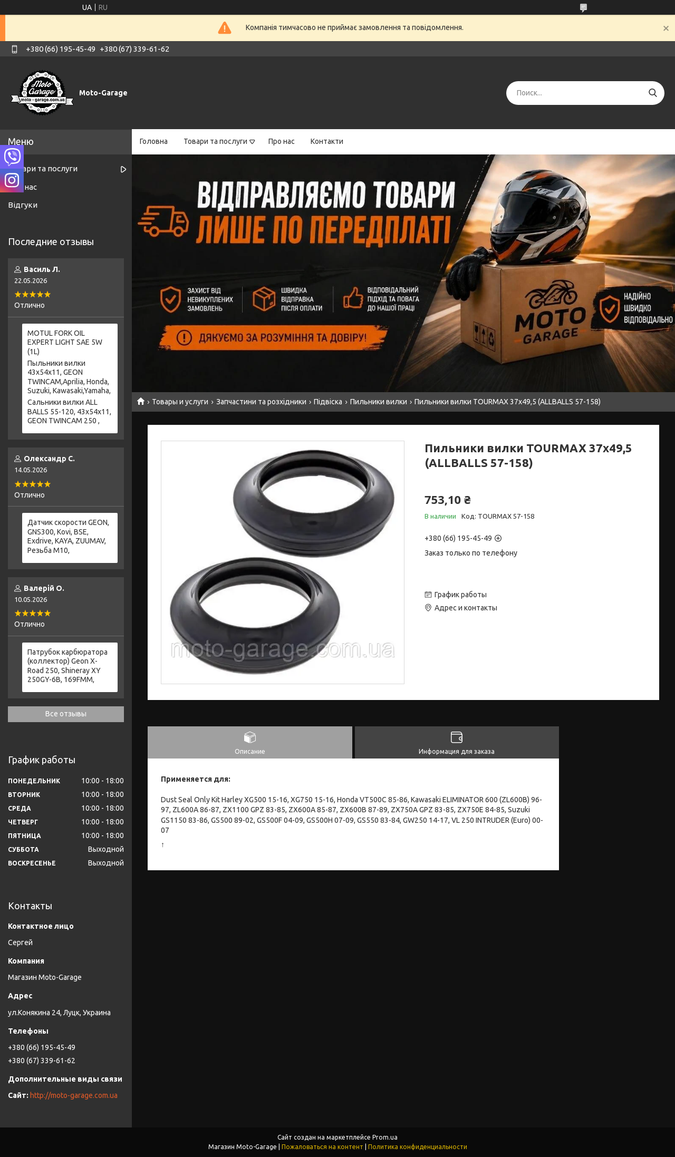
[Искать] (652, 93)
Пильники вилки (378, 401)
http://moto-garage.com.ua (74, 1095)
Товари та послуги (215, 141)
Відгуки (22, 204)
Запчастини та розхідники (261, 401)
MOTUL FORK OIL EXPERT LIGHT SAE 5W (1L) (64, 342)
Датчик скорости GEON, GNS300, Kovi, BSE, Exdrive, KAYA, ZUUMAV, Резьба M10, (68, 536)
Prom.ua (385, 1137)
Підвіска (328, 401)
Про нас (281, 141)
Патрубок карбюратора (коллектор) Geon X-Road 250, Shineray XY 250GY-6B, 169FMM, (67, 666)
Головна (154, 141)
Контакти (327, 141)
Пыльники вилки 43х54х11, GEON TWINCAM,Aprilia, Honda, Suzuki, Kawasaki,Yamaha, (69, 377)
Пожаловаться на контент (322, 1146)
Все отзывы (65, 713)
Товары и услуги (180, 401)
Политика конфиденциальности (417, 1146)
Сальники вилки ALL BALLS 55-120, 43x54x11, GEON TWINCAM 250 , (69, 411)
